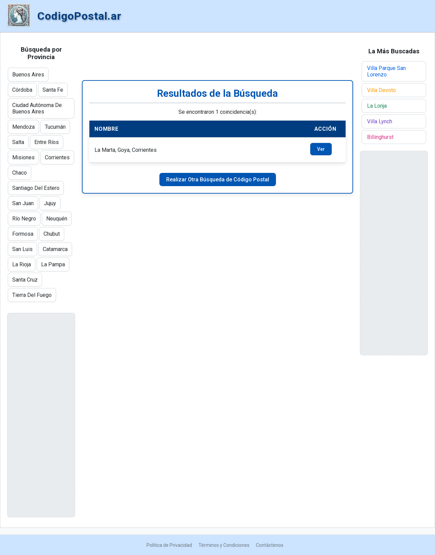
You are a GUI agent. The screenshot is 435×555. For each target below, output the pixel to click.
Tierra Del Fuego (32, 295)
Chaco (19, 172)
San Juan (23, 203)
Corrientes (57, 157)
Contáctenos (269, 545)
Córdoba (22, 90)
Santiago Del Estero (35, 188)
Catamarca (55, 249)
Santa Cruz (25, 279)
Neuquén (56, 218)
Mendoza (23, 127)
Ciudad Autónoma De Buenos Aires (37, 108)
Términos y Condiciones (223, 545)
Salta (18, 142)
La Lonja (377, 106)
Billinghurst (380, 137)
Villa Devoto (381, 90)
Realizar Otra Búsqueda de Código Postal (217, 179)
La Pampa (53, 264)
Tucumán (55, 127)
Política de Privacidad (169, 545)
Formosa (22, 234)
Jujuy (50, 203)
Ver (321, 149)
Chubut (52, 234)
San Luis (22, 249)
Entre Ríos (46, 142)
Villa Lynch (379, 121)
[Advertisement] (217, 56)
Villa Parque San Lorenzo (386, 71)
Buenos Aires (28, 74)
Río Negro (24, 218)
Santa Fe (52, 90)
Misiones (23, 157)
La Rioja (21, 264)
